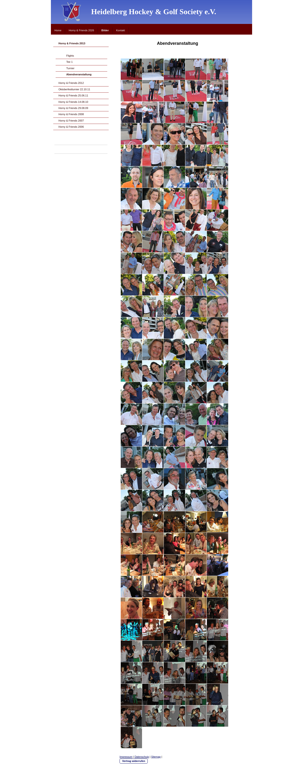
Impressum (126, 756)
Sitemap (156, 756)
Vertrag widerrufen (133, 761)
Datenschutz (141, 756)
